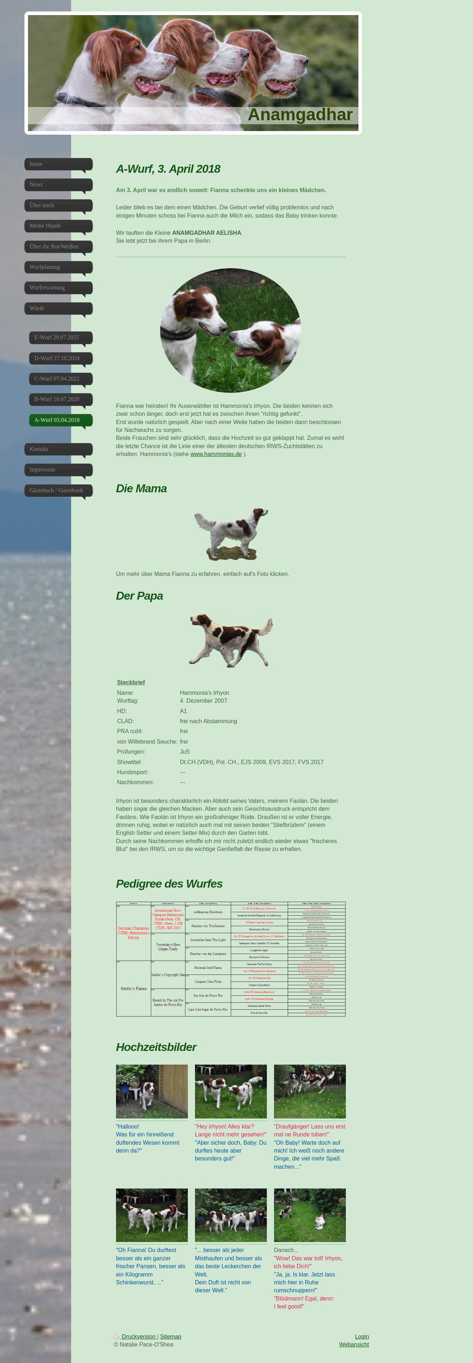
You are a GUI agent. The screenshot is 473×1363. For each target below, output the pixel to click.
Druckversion (135, 1337)
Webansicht (354, 1344)
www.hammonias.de (216, 454)
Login (362, 1337)
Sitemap (170, 1337)
